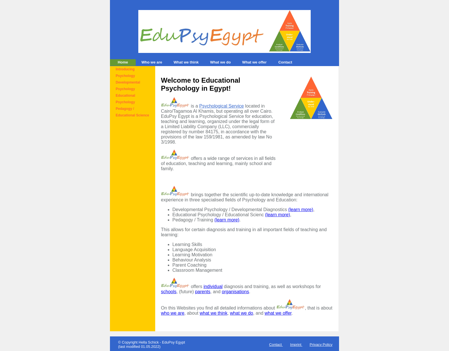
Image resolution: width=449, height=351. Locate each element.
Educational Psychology (125, 99)
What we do (220, 62)
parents (202, 291)
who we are (172, 313)
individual (213, 286)
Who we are (151, 62)
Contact (285, 62)
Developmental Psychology (128, 85)
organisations (235, 291)
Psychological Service (221, 106)
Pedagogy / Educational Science (132, 112)
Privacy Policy (321, 344)
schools (168, 291)
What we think (186, 62)
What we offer (254, 62)
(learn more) (300, 209)
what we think (213, 313)
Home (123, 62)
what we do (241, 313)
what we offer (278, 313)
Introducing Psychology (125, 72)
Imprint (295, 344)
